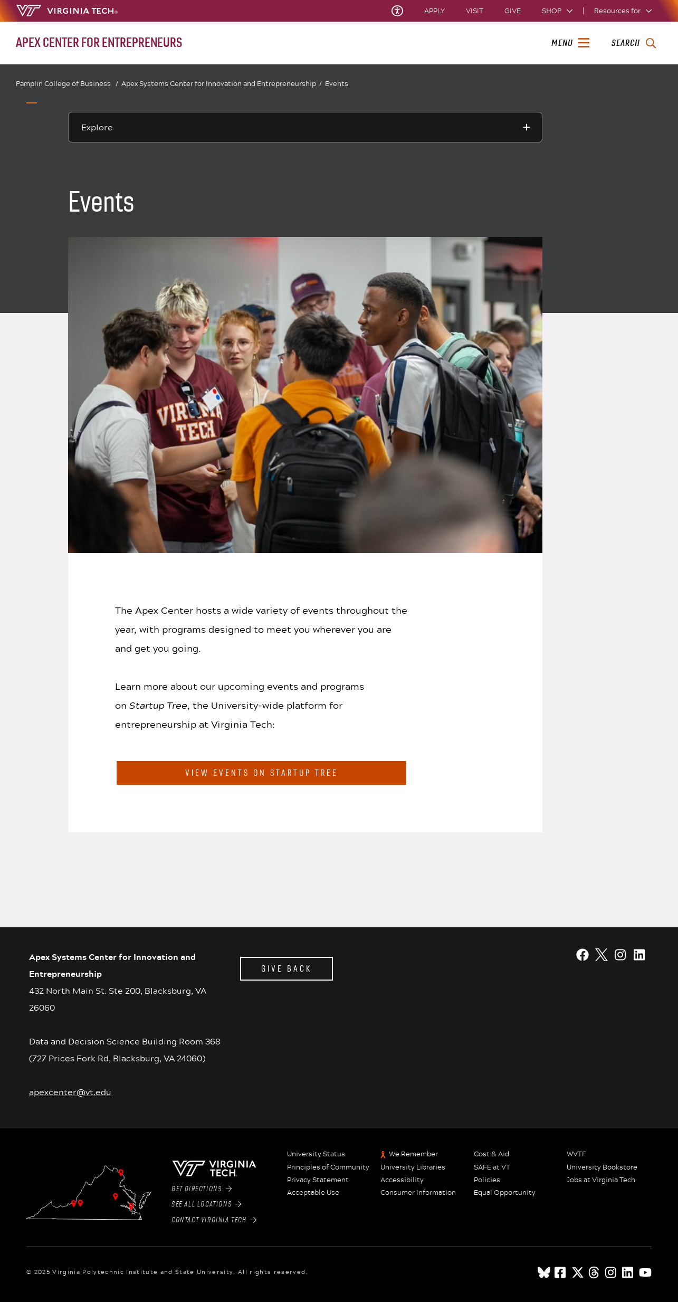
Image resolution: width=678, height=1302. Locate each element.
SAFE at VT (492, 1167)
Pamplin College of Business (67, 84)
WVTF (576, 1154)
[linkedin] (628, 1272)
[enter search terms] (633, 43)
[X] (601, 954)
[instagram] (611, 1272)
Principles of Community (328, 1167)
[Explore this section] (305, 127)
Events (336, 83)
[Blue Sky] (544, 1272)
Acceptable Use (313, 1193)
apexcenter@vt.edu (70, 1091)
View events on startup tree (261, 773)
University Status (316, 1154)
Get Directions (201, 1189)
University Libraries (412, 1167)
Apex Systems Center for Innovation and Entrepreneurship (221, 84)
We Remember (413, 1154)
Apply (434, 10)
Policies (487, 1180)
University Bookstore (602, 1167)
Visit (474, 10)
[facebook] (561, 1272)
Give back (286, 969)
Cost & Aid (491, 1154)
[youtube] (645, 1272)
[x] (577, 1272)
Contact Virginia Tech (213, 1220)
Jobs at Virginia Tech (601, 1180)
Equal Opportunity (505, 1193)
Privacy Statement (318, 1180)
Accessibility (402, 1180)
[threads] (594, 1272)
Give (512, 10)
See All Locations (206, 1204)
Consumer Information (418, 1193)
